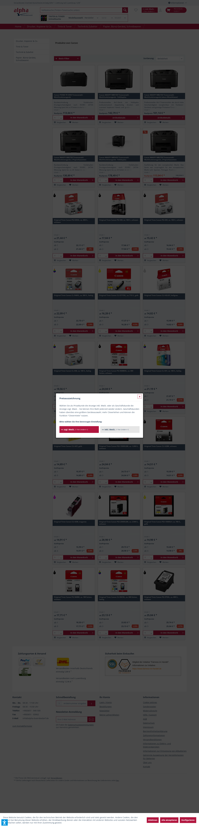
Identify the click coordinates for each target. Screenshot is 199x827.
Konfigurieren (188, 820)
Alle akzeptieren (169, 820)
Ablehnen (152, 820)
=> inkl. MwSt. (115, 65)
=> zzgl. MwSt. (74, 65)
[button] (4, 822)
